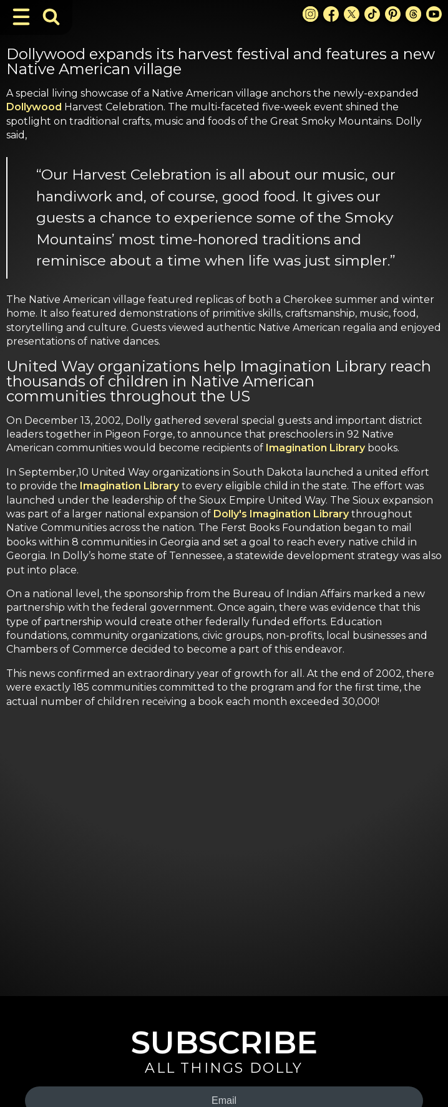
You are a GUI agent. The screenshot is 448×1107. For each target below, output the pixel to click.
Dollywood (34, 107)
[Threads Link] (413, 14)
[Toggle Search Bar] (51, 17)
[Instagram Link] (310, 14)
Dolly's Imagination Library (281, 514)
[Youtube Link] (434, 14)
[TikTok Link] (372, 14)
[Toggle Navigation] (21, 17)
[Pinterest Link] (393, 14)
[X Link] (351, 14)
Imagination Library (315, 448)
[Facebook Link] (331, 14)
